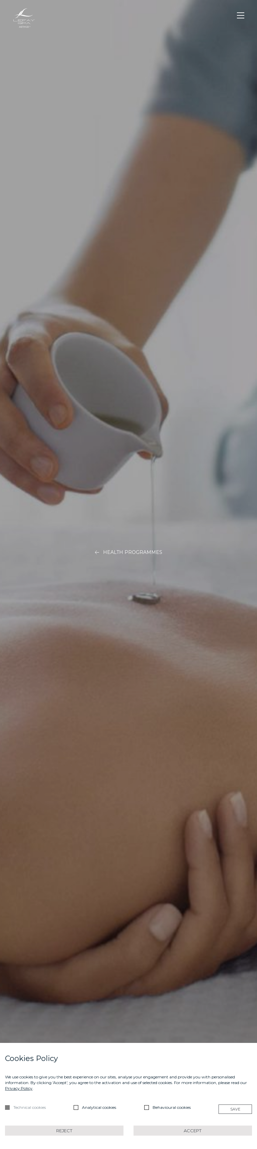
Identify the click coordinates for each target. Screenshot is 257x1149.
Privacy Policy (18, 1088)
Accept (192, 1130)
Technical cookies (29, 1107)
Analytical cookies (99, 1107)
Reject (64, 1130)
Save (235, 1109)
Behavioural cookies (172, 1107)
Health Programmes (128, 552)
